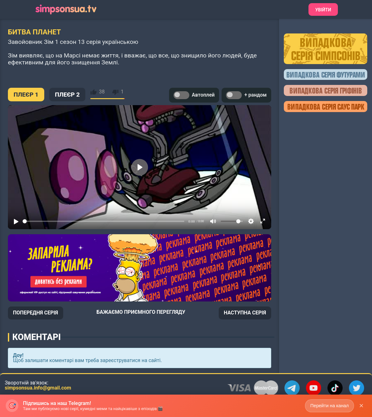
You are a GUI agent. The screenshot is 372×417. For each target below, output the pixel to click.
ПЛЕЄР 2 (67, 94)
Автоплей (194, 95)
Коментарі (36, 337)
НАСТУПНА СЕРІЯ (245, 313)
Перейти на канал (328, 405)
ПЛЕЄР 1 (26, 94)
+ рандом (246, 95)
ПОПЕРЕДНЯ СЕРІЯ (35, 313)
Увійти (323, 9)
